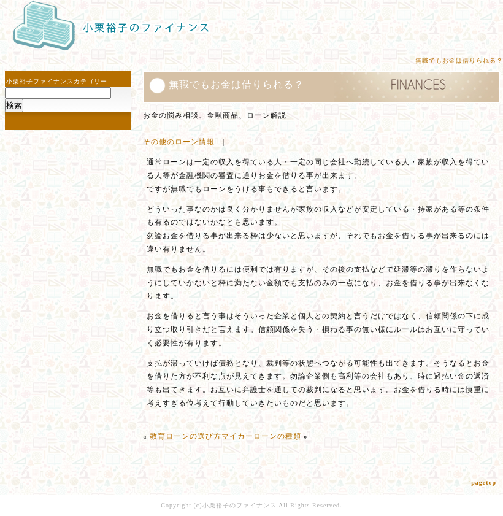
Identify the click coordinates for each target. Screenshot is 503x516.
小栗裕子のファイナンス (239, 505)
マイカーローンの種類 (261, 436)
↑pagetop (481, 482)
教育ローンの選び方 (185, 436)
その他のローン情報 (179, 141)
